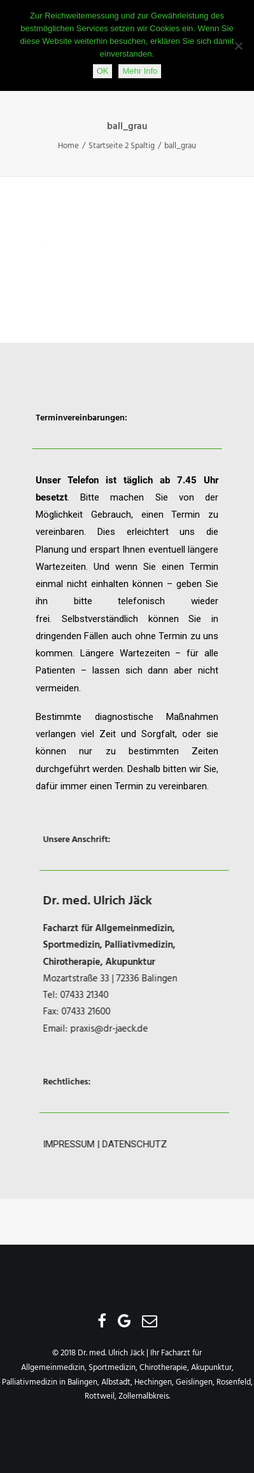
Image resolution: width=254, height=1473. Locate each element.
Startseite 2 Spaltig (121, 146)
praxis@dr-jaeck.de (135, 1029)
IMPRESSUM (94, 1144)
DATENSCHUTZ (160, 1144)
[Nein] (238, 45)
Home (68, 146)
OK (103, 71)
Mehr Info (139, 71)
